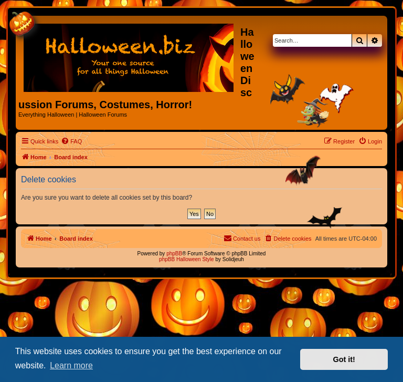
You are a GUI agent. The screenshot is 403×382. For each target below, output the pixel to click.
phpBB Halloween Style (186, 259)
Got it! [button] (344, 359)
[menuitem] (71, 141)
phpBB (174, 253)
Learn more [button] (71, 365)
